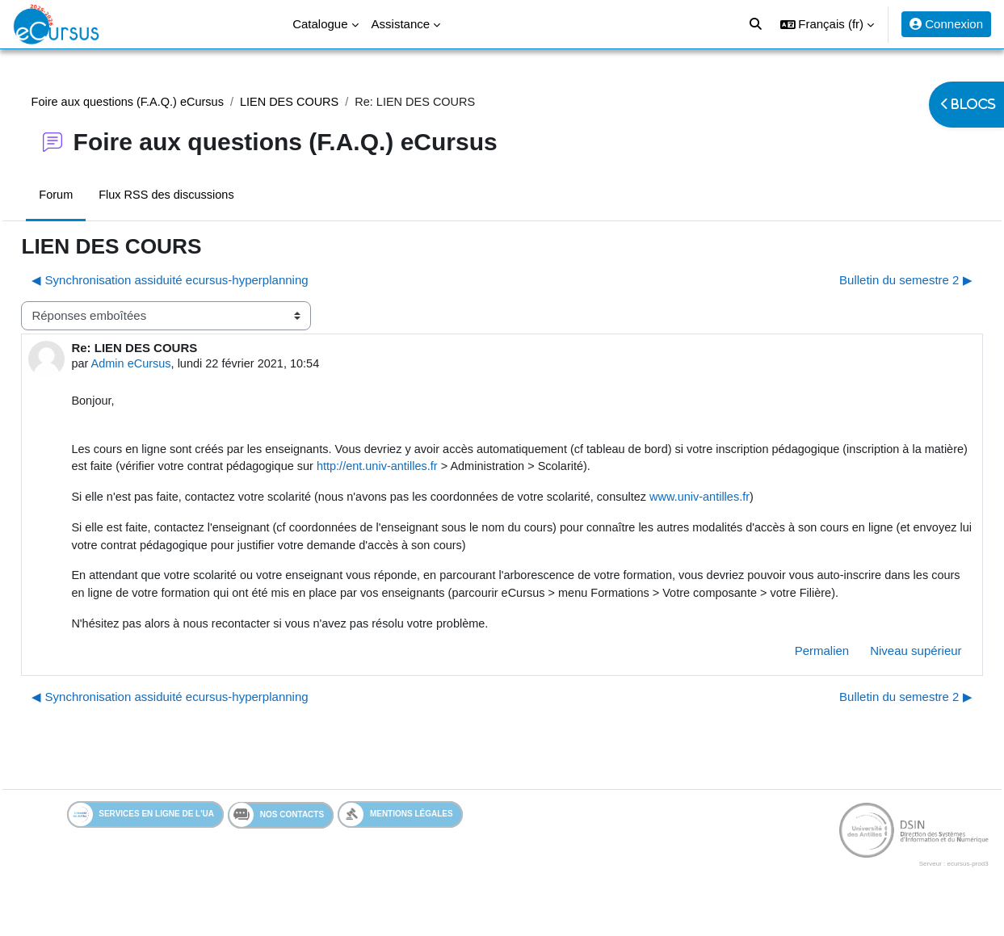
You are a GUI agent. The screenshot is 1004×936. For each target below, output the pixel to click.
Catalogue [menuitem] (319, 24)
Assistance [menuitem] (401, 24)
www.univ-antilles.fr (757, 501)
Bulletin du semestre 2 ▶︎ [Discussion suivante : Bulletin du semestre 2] (869, 281)
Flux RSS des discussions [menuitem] (205, 196)
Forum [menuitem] (92, 196)
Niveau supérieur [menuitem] (880, 676)
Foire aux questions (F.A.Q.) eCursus (166, 102)
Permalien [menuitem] (785, 676)
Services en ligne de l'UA (142, 840)
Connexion (946, 24)
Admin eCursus (169, 365)
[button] (827, 24)
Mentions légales (396, 840)
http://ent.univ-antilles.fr (557, 470)
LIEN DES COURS (333, 102)
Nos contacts (276, 841)
